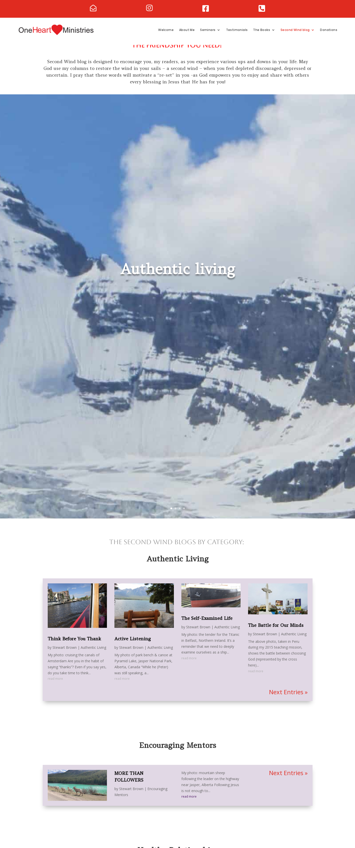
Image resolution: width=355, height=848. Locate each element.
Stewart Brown (64, 656)
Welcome (166, 30)
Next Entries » (288, 701)
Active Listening (132, 648)
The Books (261, 30)
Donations (328, 30)
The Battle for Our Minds (276, 634)
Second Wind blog (295, 30)
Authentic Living (93, 656)
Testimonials (237, 30)
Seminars (207, 30)
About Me (187, 30)
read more (55, 687)
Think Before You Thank (74, 648)
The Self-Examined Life (206, 627)
